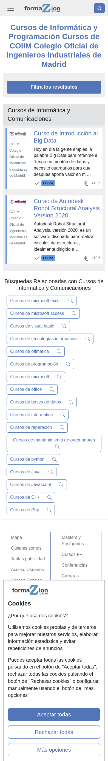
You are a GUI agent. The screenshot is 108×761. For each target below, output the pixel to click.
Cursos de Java (31, 472)
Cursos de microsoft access (43, 313)
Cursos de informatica (37, 414)
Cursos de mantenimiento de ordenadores (54, 443)
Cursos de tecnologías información (50, 338)
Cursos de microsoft (35, 376)
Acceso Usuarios (27, 569)
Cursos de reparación (37, 427)
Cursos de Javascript (36, 484)
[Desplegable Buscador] (99, 8)
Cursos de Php (30, 510)
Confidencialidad (27, 620)
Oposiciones (74, 592)
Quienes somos (26, 548)
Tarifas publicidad (28, 559)
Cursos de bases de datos (41, 402)
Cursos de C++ (31, 497)
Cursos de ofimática (35, 351)
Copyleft (19, 642)
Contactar (20, 609)
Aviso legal (21, 631)
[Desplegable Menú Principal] (10, 8)
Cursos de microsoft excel (41, 300)
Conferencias (74, 565)
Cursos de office (32, 389)
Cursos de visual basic (38, 326)
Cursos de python (33, 459)
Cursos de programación (40, 364)
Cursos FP (72, 554)
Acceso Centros (26, 580)
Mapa (16, 537)
